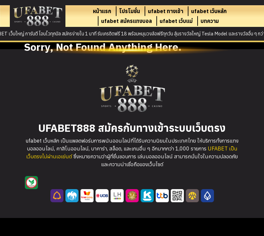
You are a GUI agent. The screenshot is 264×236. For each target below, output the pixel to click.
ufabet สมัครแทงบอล (126, 21)
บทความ (210, 21)
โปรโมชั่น (129, 11)
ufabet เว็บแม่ (176, 21)
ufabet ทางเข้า (165, 11)
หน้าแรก (102, 11)
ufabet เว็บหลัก (209, 11)
